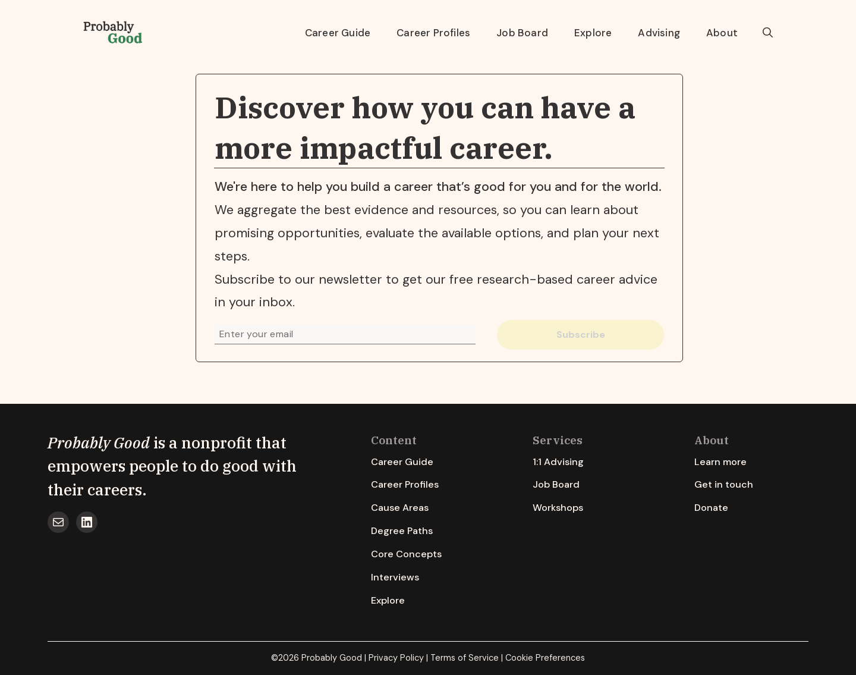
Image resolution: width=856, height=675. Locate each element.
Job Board (522, 32)
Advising (659, 32)
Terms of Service (464, 657)
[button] (768, 33)
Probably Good (99, 442)
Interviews (395, 577)
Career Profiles (433, 32)
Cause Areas (400, 507)
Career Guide (337, 32)
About (722, 32)
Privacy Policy (396, 657)
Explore (593, 32)
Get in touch (723, 484)
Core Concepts (406, 554)
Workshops (558, 507)
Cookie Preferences (545, 657)
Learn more (720, 462)
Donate (711, 507)
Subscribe (580, 334)
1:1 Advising (558, 462)
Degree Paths (402, 531)
